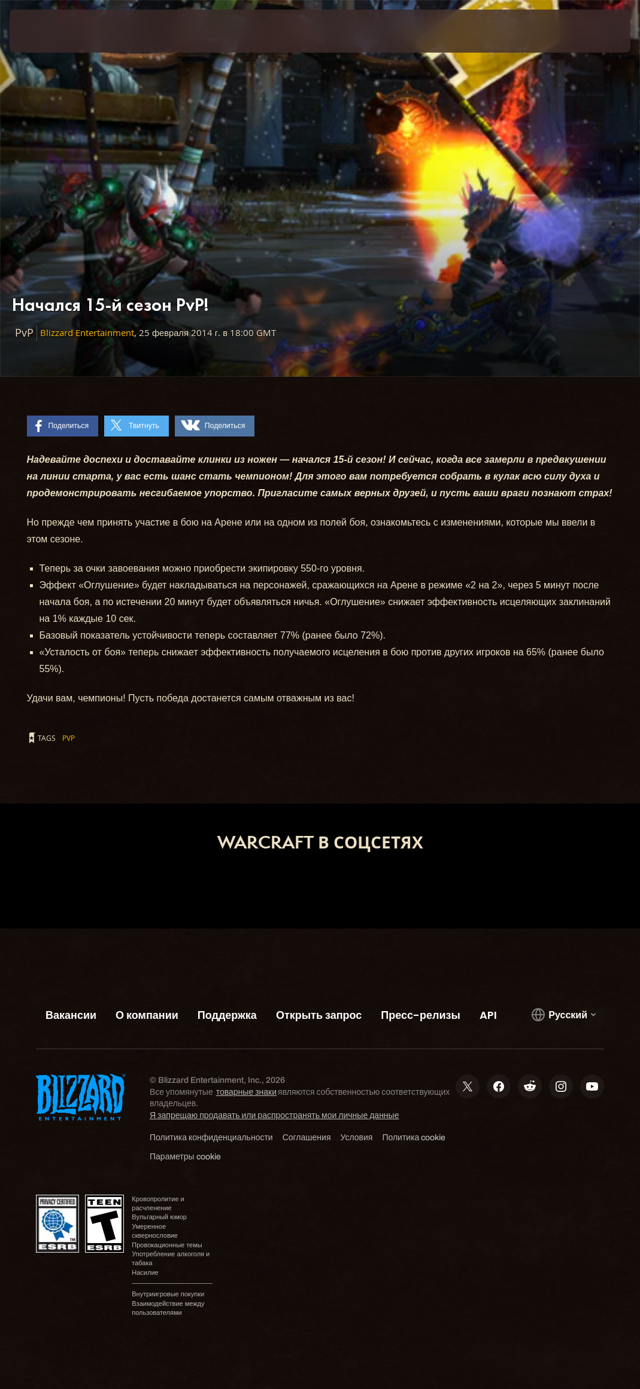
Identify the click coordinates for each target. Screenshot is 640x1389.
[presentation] (45, 31)
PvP (68, 738)
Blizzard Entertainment (87, 332)
